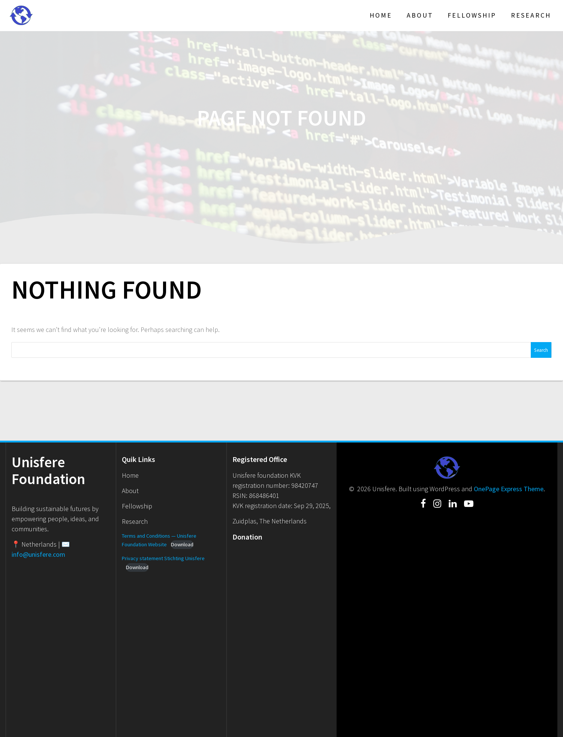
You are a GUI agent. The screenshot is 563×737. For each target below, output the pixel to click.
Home (381, 15)
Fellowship (472, 15)
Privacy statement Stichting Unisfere (163, 558)
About (420, 15)
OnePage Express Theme (509, 488)
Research (531, 15)
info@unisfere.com (38, 554)
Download (182, 544)
